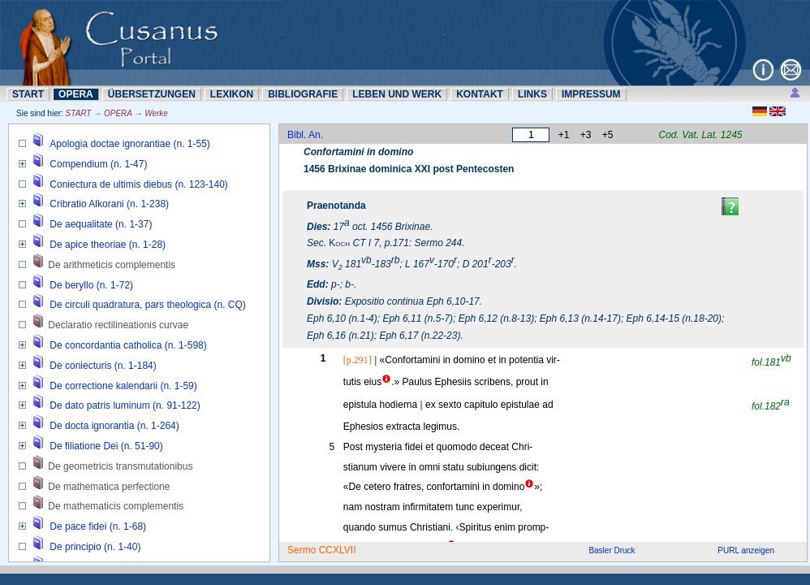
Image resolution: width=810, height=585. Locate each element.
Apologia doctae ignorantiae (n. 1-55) (129, 144)
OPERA (75, 94)
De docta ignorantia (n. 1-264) (114, 425)
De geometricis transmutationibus (120, 466)
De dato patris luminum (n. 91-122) (125, 405)
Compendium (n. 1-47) (98, 164)
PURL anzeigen (745, 550)
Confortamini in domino (358, 152)
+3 (586, 135)
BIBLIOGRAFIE (303, 94)
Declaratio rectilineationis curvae (118, 325)
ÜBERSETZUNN (152, 94)
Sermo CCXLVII (321, 550)
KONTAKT (479, 94)
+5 (608, 135)
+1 (564, 135)
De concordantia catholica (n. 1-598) (128, 345)
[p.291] (357, 360)
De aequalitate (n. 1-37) (101, 224)
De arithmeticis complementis (111, 265)
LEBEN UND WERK (397, 94)
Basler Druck (611, 550)
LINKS (532, 94)
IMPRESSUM (591, 94)
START (28, 94)
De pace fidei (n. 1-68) (98, 526)
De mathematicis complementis (115, 506)
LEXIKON (231, 94)
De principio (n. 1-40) (95, 546)
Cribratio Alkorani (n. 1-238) (109, 204)
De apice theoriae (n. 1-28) (108, 244)
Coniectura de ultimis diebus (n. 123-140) (138, 184)
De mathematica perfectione (109, 486)
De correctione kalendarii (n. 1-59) (123, 386)
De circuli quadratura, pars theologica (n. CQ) (147, 304)
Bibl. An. (305, 135)
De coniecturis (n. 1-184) (103, 365)
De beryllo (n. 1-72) (91, 285)
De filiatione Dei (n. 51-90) (106, 446)
